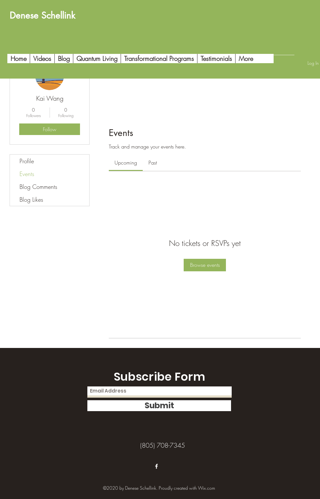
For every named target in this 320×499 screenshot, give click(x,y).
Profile (27, 161)
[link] (126, 162)
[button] (311, 51)
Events (27, 174)
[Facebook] (156, 466)
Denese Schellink (42, 15)
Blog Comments (38, 186)
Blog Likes (31, 199)
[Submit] (159, 405)
